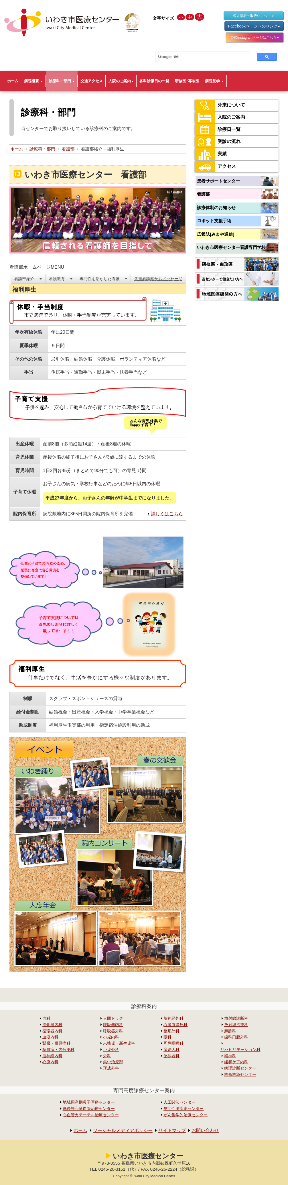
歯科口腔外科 (236, 1037)
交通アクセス (91, 81)
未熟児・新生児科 (119, 1043)
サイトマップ (172, 1130)
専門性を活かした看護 (103, 278)
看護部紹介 (28, 278)
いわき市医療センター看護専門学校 (231, 247)
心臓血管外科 (175, 1025)
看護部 (68, 148)
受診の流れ (217, 141)
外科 (107, 1056)
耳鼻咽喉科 (173, 1043)
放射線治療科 (236, 1025)
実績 (211, 154)
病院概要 (33, 81)
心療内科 (50, 1062)
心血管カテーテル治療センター (91, 1115)
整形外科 (171, 1031)
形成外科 (111, 1068)
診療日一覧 (217, 129)
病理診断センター (240, 1068)
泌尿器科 (171, 1056)
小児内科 (111, 1037)
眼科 (167, 1037)
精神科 (230, 1056)
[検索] (199, 57)
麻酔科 (230, 1031)
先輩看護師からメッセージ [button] (158, 278)
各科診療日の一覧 (154, 81)
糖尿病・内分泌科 (58, 1050)
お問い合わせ (205, 1130)
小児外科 (111, 1050)
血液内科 (50, 1037)
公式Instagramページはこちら (254, 38)
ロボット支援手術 (214, 220)
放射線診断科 (236, 1018)
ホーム (12, 81)
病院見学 (214, 81)
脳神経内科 (52, 1056)
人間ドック (113, 1018)
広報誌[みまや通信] (215, 234)
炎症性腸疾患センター (183, 1109)
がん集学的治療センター (185, 1115)
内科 (46, 1018)
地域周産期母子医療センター (89, 1102)
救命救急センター (240, 1074)
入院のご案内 (121, 81)
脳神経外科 (173, 1018)
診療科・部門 (62, 81)
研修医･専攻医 (187, 81)
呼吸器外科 (113, 1031)
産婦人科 (171, 1050)
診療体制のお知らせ (216, 207)
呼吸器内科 (113, 1025)
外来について (220, 105)
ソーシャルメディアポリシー (123, 1130)
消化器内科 (52, 1025)
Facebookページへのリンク (254, 26)
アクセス (215, 166)
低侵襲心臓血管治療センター (89, 1109)
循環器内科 (52, 1031)
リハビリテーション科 (240, 1050)
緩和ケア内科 (236, 1062)
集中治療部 (113, 1062)
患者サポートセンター (218, 180)
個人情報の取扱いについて (253, 16)
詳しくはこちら (167, 513)
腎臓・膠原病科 (56, 1043)
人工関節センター (179, 1102)
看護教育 (60, 278)
